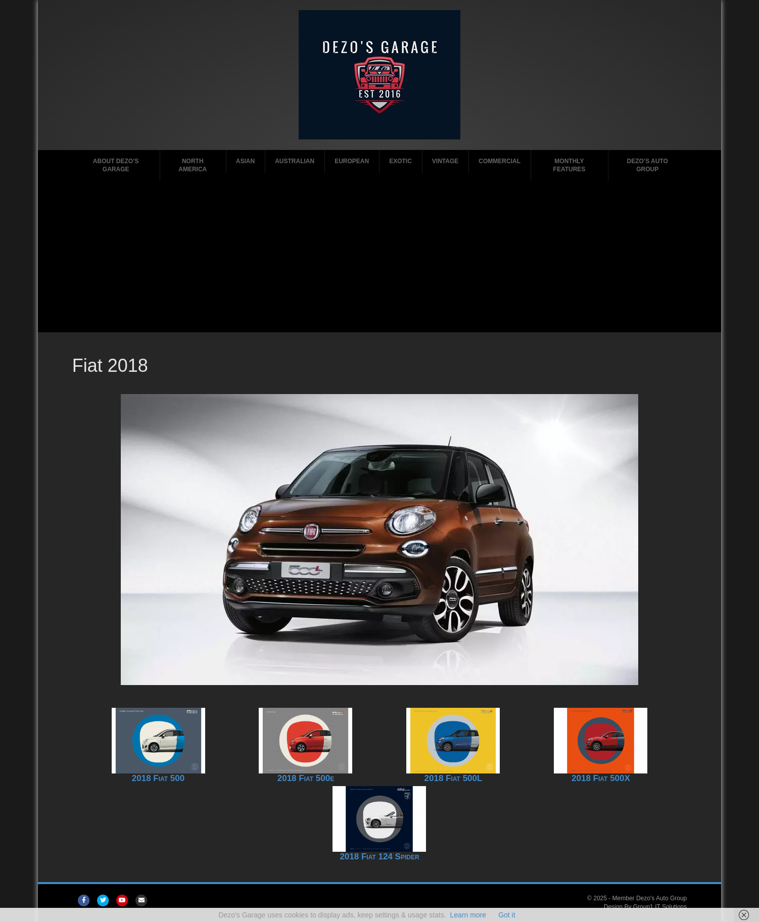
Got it (506, 915)
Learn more (468, 915)
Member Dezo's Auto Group (649, 898)
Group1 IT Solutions (660, 906)
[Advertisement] (379, 256)
